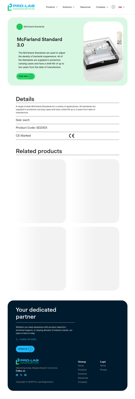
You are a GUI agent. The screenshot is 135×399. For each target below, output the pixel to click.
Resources (85, 7)
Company (82, 382)
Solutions (82, 374)
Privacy (103, 370)
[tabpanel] (58, 109)
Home (81, 366)
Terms (103, 366)
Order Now (25, 76)
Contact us (25, 349)
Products (82, 370)
